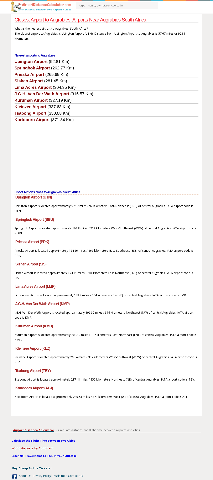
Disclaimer (59, 476)
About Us (25, 476)
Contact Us (75, 476)
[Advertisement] (107, 155)
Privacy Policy (42, 476)
